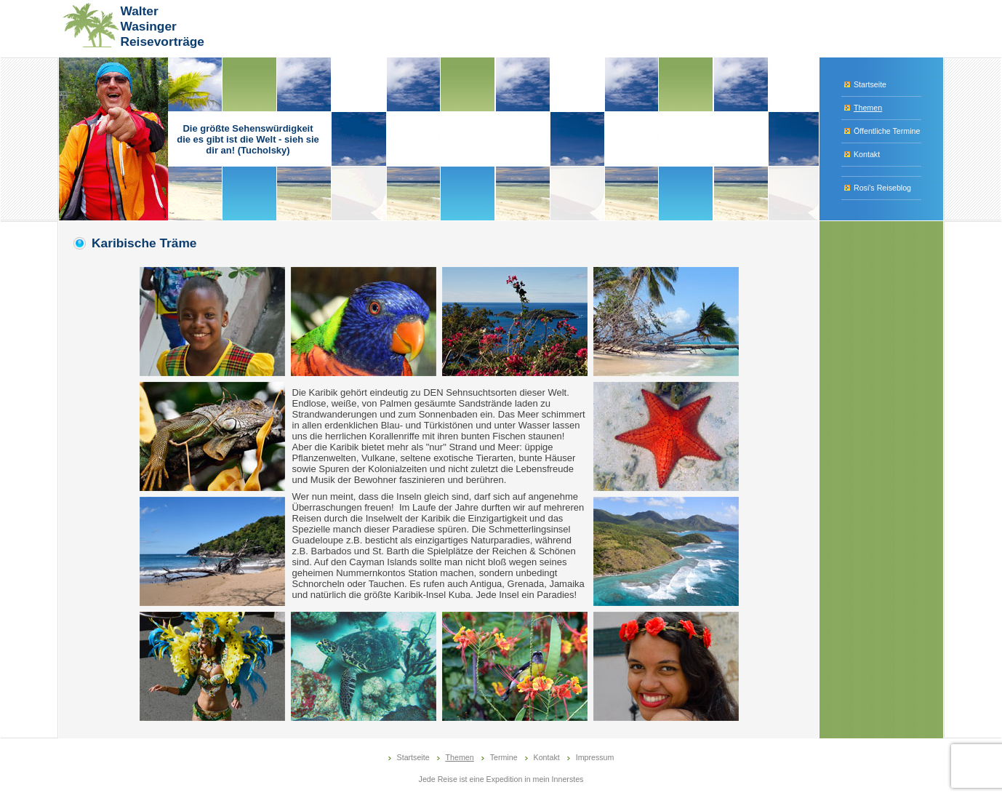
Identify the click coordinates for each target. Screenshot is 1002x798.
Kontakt (867, 154)
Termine (504, 757)
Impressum (595, 757)
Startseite (870, 84)
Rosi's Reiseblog (882, 187)
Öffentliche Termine (887, 131)
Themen (868, 107)
